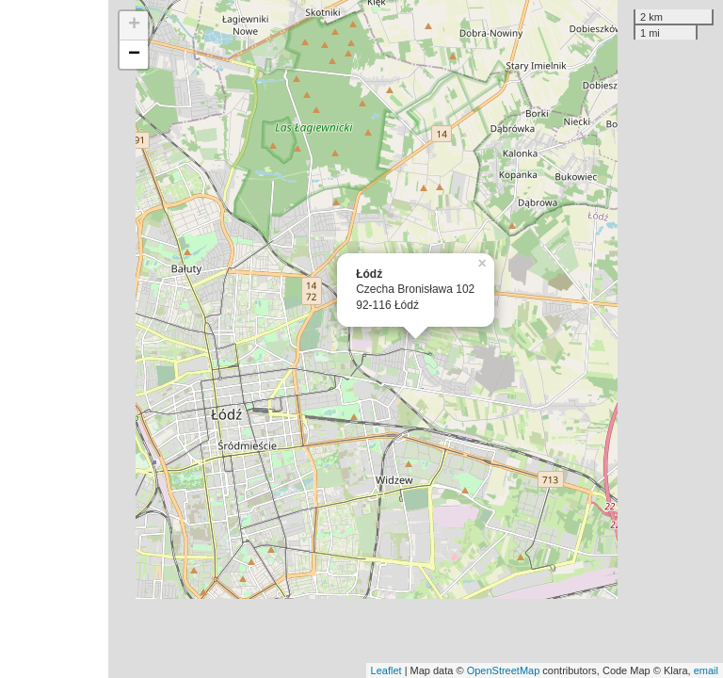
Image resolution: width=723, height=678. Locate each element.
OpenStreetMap (503, 670)
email (706, 670)
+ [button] (134, 25)
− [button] (134, 54)
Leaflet (386, 670)
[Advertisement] (54, 339)
